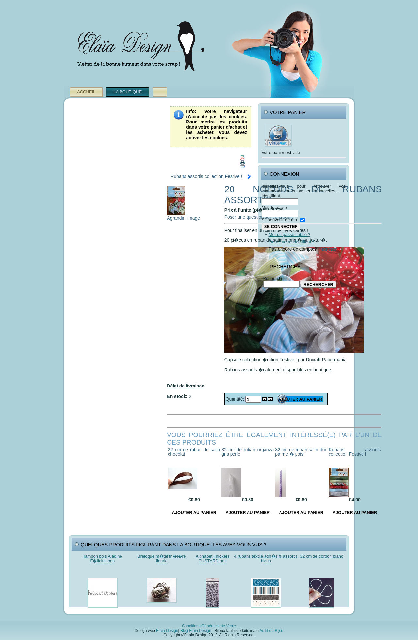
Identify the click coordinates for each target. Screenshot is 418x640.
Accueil (86, 92)
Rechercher (274, 278)
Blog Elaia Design (195, 630)
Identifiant (271, 195)
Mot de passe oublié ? (289, 234)
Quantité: (236, 399)
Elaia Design (167, 630)
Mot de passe (274, 207)
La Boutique (127, 92)
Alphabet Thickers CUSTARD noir (213, 558)
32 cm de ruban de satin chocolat (194, 452)
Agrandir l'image (183, 216)
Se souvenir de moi (280, 219)
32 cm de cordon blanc (321, 556)
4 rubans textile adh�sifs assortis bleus (265, 558)
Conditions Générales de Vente (209, 626)
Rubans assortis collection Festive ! (206, 176)
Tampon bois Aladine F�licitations (102, 558)
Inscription (327, 249)
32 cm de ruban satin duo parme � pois (301, 452)
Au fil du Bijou (271, 630)
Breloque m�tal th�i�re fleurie (161, 558)
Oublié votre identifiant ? (291, 241)
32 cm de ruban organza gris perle (247, 452)
